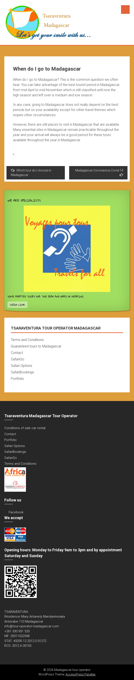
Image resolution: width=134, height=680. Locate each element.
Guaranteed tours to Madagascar (36, 346)
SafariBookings (22, 372)
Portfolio (17, 379)
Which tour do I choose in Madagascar (31, 172)
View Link (17, 304)
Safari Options (21, 366)
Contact (17, 353)
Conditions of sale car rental (24, 428)
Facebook (16, 512)
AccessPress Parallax (80, 674)
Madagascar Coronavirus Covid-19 (99, 172)
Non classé (18, 154)
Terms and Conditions (27, 340)
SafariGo (17, 359)
